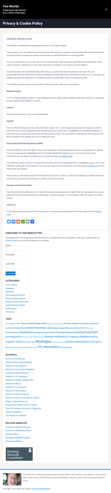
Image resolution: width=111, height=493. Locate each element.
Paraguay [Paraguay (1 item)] (54, 343)
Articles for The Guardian (16, 391)
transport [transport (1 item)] (34, 348)
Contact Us (92, 166)
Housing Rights (12, 435)
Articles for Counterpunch (16, 366)
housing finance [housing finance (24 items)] (64, 333)
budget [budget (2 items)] (49, 324)
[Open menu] (106, 9)
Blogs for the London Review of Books (21, 405)
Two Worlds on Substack (16, 416)
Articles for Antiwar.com (15, 359)
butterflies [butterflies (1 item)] (55, 324)
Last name (10, 264)
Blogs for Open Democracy (17, 402)
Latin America (11, 286)
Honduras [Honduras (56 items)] (26, 333)
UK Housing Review (14, 442)
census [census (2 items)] (60, 324)
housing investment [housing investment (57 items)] (86, 333)
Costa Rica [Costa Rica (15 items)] (19, 328)
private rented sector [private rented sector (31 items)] (77, 342)
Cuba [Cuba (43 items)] (48, 328)
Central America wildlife (15, 306)
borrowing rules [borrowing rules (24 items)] (37, 324)
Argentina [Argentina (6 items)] (25, 324)
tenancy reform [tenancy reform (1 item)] (13, 348)
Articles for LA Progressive (16, 377)
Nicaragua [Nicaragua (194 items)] (43, 342)
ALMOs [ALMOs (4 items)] (17, 324)
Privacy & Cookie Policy (41, 489)
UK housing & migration (15, 296)
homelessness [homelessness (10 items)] (12, 333)
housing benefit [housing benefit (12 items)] (48, 333)
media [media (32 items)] (57, 337)
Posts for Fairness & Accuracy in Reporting (23, 409)
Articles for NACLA (13, 384)
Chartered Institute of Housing (18, 428)
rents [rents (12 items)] (92, 342)
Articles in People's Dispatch (17, 395)
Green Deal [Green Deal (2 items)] (90, 329)
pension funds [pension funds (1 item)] (61, 343)
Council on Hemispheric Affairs (18, 431)
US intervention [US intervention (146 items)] (49, 347)
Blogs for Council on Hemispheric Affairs (22, 398)
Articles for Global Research (17, 373)
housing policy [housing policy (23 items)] (14, 337)
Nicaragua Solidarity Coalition (18, 438)
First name (10, 254)
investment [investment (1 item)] (25, 337)
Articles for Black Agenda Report (19, 363)
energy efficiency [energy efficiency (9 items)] (65, 328)
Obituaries (10, 312)
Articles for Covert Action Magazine (20, 370)
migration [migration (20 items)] (74, 337)
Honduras (10, 292)
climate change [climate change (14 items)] (70, 324)
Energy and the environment (17, 302)
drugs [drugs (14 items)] (55, 328)
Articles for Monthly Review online (20, 381)
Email (9, 245)
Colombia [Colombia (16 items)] (83, 324)
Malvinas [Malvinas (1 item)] (41, 337)
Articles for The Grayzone (16, 388)
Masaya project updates (15, 299)
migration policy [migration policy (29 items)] (88, 337)
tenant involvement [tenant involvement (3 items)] (25, 348)
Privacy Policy (11, 240)
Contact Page (66, 156)
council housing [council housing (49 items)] (35, 328)
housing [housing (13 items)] (36, 333)
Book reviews (11, 309)
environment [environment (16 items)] (80, 328)
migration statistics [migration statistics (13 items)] (15, 342)
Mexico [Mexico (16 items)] (64, 337)
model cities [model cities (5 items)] (30, 343)
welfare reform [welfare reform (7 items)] (66, 348)
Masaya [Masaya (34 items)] (48, 337)
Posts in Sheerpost (13, 413)
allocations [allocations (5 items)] (10, 324)
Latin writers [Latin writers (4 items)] (33, 338)
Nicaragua (10, 289)
